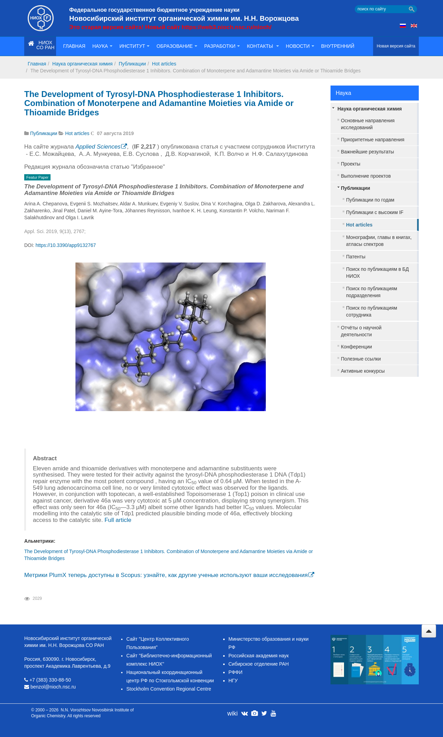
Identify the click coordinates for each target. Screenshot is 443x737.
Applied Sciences (97, 146)
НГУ (233, 680)
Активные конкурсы (363, 371)
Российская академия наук (258, 655)
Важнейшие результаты (367, 151)
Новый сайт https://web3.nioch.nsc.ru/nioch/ (208, 27)
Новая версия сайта (396, 46)
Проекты (350, 164)
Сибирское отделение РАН (258, 664)
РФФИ (235, 672)
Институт (134, 46)
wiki (232, 713)
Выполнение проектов (366, 176)
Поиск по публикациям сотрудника (371, 311)
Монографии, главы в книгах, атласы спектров (379, 240)
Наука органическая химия (82, 63)
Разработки (222, 46)
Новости (300, 46)
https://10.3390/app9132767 (66, 245)
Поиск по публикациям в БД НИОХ (377, 272)
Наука (102, 46)
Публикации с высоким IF (375, 212)
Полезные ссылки (361, 359)
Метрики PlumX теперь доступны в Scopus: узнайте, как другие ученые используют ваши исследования (166, 575)
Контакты (263, 46)
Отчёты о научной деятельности (361, 331)
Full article (118, 520)
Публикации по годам (370, 200)
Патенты (355, 256)
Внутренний (337, 46)
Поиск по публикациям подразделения (371, 292)
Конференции (356, 346)
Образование (176, 46)
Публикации (132, 63)
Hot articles (164, 63)
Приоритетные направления (372, 139)
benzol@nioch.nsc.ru (53, 687)
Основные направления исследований (368, 124)
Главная (74, 46)
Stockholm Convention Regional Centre (168, 689)
